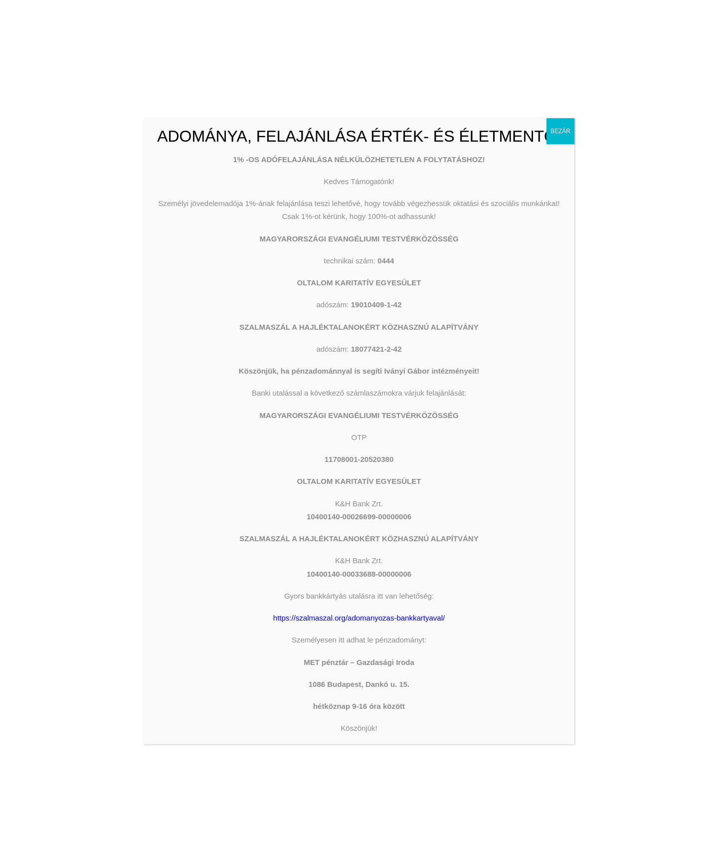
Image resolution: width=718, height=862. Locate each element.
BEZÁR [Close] (560, 131)
